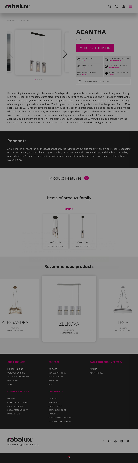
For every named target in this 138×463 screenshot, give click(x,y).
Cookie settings (41, 244)
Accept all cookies (95, 244)
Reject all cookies (67, 244)
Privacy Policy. (79, 237)
